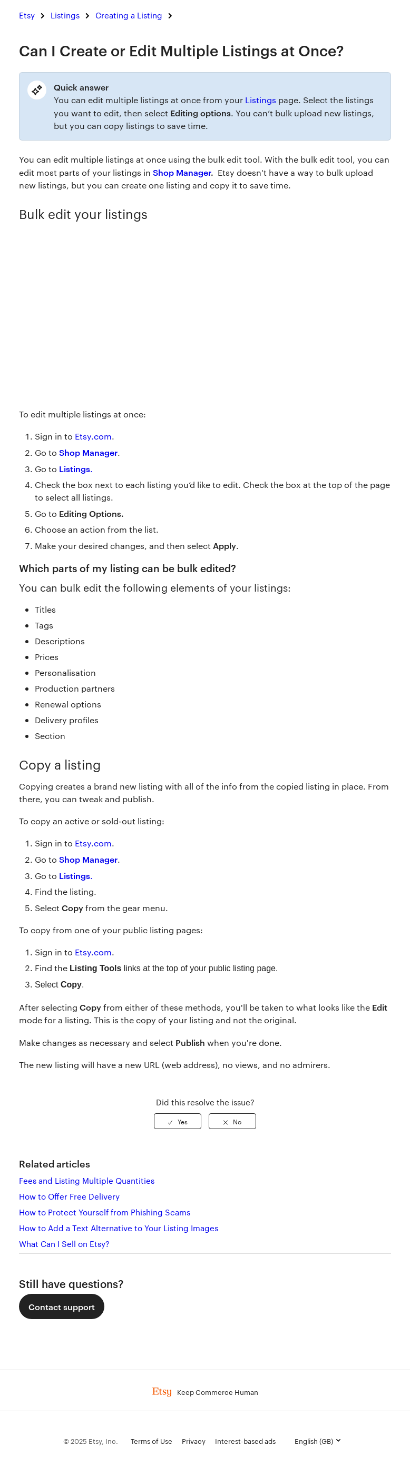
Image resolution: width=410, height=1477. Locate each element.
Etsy (27, 15)
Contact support (61, 1306)
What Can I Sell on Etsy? (64, 1243)
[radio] (177, 1121)
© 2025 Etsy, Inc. (90, 1440)
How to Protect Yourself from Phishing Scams (104, 1211)
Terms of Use (151, 1440)
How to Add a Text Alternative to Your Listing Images (118, 1227)
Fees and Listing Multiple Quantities (86, 1180)
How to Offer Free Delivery (69, 1196)
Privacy (194, 1440)
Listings (65, 15)
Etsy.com (93, 843)
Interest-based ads (245, 1440)
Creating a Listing (128, 15)
